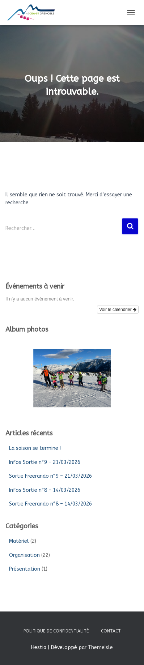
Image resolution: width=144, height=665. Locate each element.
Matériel (19, 541)
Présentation (24, 569)
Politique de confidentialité (56, 631)
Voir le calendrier (117, 309)
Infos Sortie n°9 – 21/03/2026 (44, 462)
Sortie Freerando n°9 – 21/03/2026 (50, 476)
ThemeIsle (100, 647)
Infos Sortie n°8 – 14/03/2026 (44, 490)
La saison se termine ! (35, 448)
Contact (111, 631)
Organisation (24, 555)
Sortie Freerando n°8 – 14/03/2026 (50, 504)
